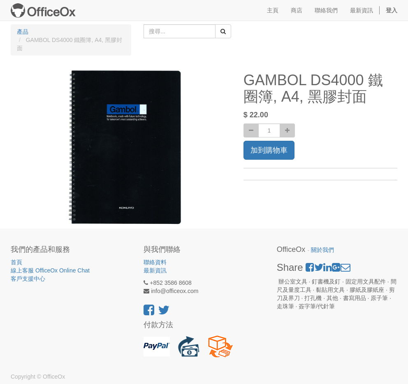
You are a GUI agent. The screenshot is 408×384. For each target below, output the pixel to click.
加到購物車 (268, 150)
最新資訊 (155, 270)
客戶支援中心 (28, 278)
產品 (22, 31)
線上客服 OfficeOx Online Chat (50, 270)
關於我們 (322, 250)
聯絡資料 (155, 262)
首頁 (16, 262)
